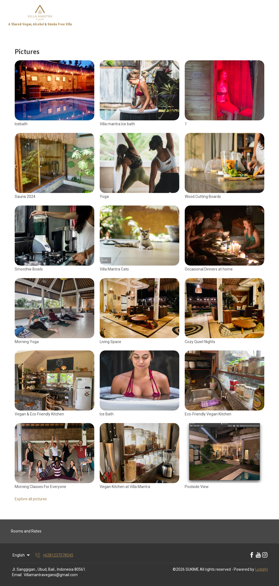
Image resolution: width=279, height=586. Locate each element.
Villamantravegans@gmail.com (51, 575)
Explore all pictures (31, 499)
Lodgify (261, 569)
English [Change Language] (22, 555)
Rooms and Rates (26, 531)
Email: (17, 575)
